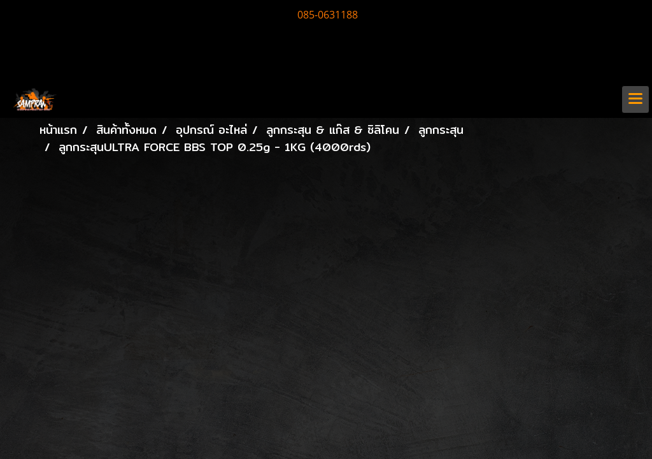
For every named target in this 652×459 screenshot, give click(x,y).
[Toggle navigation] (635, 99)
